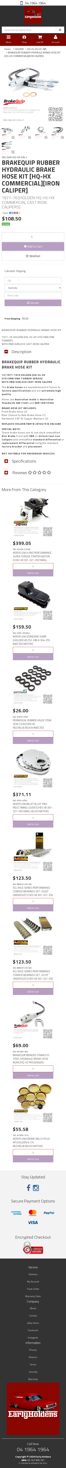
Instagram (33, 1337)
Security (33, 1372)
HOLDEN (19, 49)
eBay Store (33, 1323)
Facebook (33, 1330)
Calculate (33, 303)
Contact (33, 1315)
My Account (33, 1281)
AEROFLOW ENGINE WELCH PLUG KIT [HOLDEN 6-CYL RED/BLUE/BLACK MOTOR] (31, 1142)
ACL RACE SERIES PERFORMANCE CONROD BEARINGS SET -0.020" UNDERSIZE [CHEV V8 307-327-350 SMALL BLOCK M (33, 893)
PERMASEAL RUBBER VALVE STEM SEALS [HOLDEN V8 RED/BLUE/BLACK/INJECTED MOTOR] (32, 725)
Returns (33, 1357)
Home (7, 49)
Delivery (33, 1274)
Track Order (33, 1289)
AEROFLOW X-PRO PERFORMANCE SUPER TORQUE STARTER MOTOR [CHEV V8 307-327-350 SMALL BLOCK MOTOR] (32, 558)
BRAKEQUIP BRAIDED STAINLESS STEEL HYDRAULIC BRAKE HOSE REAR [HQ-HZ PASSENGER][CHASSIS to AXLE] (31, 1060)
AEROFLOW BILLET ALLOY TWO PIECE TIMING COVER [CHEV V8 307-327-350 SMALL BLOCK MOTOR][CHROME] (33, 809)
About (33, 1308)
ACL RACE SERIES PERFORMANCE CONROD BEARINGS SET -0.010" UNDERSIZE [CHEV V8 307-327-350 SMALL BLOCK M (33, 976)
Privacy (33, 1350)
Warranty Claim (33, 1296)
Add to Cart (33, 246)
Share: (11, 213)
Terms (33, 1364)
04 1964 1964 (35, 3)
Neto (45, 1463)
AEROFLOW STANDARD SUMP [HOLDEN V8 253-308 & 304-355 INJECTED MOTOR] (31, 640)
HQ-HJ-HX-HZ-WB (36, 49)
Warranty (33, 1379)
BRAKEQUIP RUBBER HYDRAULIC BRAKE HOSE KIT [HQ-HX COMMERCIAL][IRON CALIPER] (32, 54)
